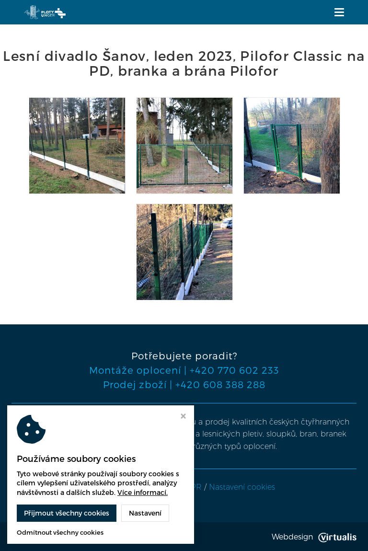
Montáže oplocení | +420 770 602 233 (184, 370)
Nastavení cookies (242, 487)
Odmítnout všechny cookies (60, 532)
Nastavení (145, 513)
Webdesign (314, 536)
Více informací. (142, 492)
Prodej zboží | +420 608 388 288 (184, 384)
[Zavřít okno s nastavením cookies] (183, 417)
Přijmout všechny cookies (66, 513)
